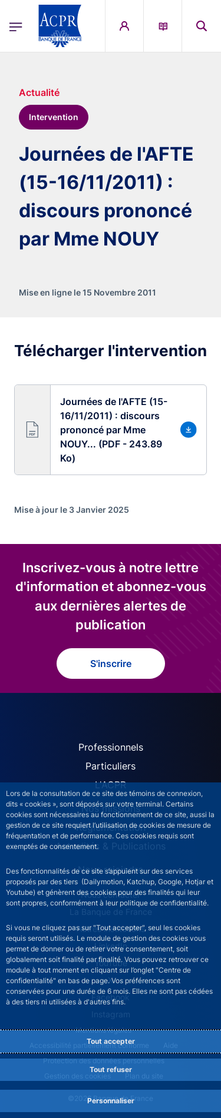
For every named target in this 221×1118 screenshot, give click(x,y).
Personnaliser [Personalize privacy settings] (110, 1100)
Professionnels (110, 747)
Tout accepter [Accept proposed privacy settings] (111, 1041)
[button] (110, 429)
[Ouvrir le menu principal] (15, 26)
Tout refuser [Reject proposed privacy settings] (111, 1069)
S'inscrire (110, 663)
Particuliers (110, 766)
